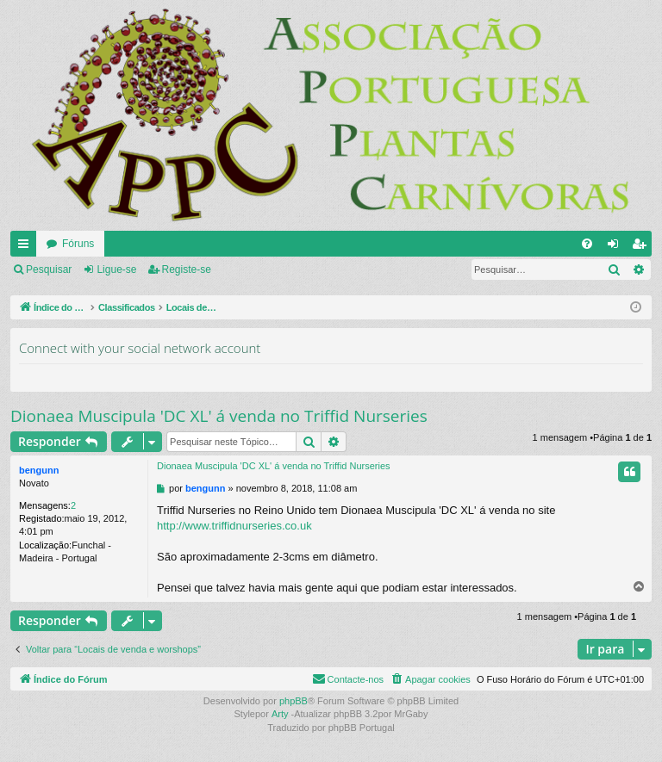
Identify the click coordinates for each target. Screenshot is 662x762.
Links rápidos (26, 247)
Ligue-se (116, 269)
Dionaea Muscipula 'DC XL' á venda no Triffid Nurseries (219, 416)
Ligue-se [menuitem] (617, 247)
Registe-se (186, 269)
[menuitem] (587, 244)
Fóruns (78, 244)
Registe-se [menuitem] (643, 247)
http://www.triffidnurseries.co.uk (234, 525)
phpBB (293, 701)
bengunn (39, 470)
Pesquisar (49, 269)
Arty (280, 714)
